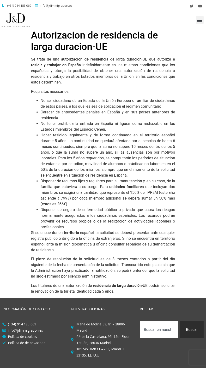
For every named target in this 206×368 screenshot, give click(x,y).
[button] (200, 20)
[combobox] (159, 329)
